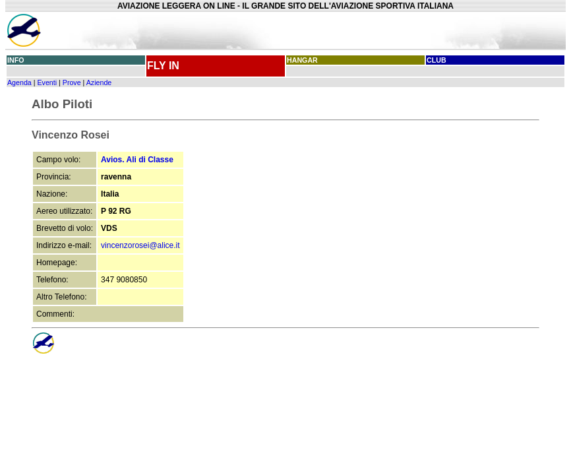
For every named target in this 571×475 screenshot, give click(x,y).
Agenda (19, 82)
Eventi (47, 82)
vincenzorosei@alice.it (140, 245)
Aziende (99, 82)
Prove (72, 82)
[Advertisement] (432, 30)
